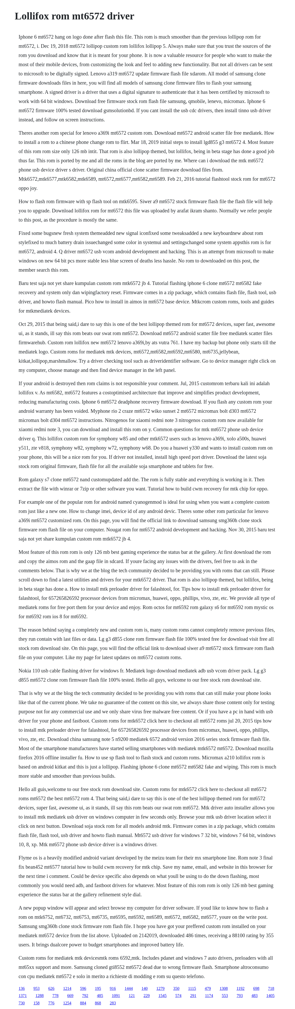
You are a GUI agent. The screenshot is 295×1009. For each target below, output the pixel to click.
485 (100, 995)
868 (98, 1003)
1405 (270, 995)
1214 (67, 988)
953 (37, 988)
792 (85, 995)
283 (113, 1003)
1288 (40, 995)
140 (145, 988)
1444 (129, 988)
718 (271, 988)
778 (55, 995)
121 (132, 995)
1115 (192, 988)
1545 (163, 995)
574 (178, 995)
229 (147, 995)
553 (225, 995)
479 (208, 988)
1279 (160, 988)
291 (193, 995)
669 (70, 995)
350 (176, 988)
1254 (67, 1003)
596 (83, 988)
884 (83, 1003)
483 (254, 995)
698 (256, 988)
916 (113, 988)
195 (98, 988)
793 (240, 995)
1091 (116, 995)
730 (22, 1003)
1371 (23, 995)
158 (37, 1003)
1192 (240, 988)
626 (51, 988)
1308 (223, 988)
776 (51, 1003)
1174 (209, 995)
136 (22, 988)
